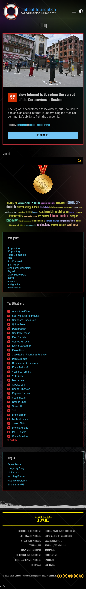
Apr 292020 (12, 97)
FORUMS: (35, 565)
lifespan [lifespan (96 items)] (73, 216)
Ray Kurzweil (14, 261)
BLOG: (47, 541)
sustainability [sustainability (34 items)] (31, 225)
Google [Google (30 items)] (41, 212)
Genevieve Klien (21, 311)
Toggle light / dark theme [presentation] (81, 11)
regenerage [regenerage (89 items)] (52, 220)
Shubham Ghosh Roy (24, 320)
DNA (9, 258)
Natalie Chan (19, 401)
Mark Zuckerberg (16, 274)
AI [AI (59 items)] (16, 203)
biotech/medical (36, 125)
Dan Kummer (19, 358)
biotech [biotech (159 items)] (11, 207)
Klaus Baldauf (20, 367)
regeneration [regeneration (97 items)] (67, 220)
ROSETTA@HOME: (22, 560)
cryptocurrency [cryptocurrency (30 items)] (68, 208)
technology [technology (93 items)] (43, 225)
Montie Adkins (20, 427)
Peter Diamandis (16, 254)
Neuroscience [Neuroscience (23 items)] (27, 221)
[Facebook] (59, 576)
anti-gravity (13, 284)
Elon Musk (13, 264)
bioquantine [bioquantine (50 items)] (61, 203)
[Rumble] (81, 576)
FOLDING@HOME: (23, 555)
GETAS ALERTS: (51, 536)
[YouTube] (76, 576)
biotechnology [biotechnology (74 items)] (24, 207)
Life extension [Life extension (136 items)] (59, 216)
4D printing (13, 251)
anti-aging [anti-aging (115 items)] (34, 203)
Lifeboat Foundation (22, 576)
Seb (14, 410)
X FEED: (24, 541)
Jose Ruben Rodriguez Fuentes (29, 354)
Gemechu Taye (20, 341)
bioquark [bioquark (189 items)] (73, 202)
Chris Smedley (20, 436)
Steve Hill (17, 406)
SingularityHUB (15, 484)
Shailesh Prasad (21, 333)
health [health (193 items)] (49, 211)
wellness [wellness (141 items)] (72, 225)
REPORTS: (49, 551)
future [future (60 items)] (29, 212)
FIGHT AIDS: (26, 551)
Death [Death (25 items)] (80, 208)
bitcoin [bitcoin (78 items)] (35, 207)
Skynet (11, 271)
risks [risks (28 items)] (10, 225)
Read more (43, 135)
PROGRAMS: (50, 555)
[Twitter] (65, 576)
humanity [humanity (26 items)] (72, 212)
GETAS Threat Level (43, 519)
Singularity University (19, 267)
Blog (43, 25)
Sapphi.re (52, 576)
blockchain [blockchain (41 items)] (44, 207)
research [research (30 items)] (78, 221)
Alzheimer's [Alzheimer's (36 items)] (22, 203)
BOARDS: (48, 546)
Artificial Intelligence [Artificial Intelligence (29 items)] (48, 203)
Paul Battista (19, 337)
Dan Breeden (19, 328)
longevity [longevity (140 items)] (12, 220)
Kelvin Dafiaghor (21, 345)
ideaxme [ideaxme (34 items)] (79, 212)
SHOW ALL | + (12, 440)
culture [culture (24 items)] (76, 208)
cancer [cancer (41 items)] (60, 207)
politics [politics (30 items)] (34, 221)
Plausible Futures (17, 480)
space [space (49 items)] (23, 225)
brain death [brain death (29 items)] (53, 208)
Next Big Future (15, 476)
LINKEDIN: (24, 536)
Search (79, 160)
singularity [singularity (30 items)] (16, 225)
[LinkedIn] (70, 576)
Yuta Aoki (17, 376)
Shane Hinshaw (21, 388)
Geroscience (14, 464)
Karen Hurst (18, 350)
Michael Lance (20, 419)
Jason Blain (18, 423)
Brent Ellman (21, 125)
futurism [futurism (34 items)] (35, 212)
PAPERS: (48, 560)
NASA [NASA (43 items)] (20, 221)
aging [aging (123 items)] (10, 203)
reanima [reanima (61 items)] (41, 220)
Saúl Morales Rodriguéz (25, 315)
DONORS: (32, 546)
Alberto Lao (18, 384)
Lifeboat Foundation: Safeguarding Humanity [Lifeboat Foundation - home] (35, 11)
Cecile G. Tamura (21, 371)
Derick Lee (18, 380)
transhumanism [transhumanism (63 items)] (58, 225)
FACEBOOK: (22, 531)
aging (10, 277)
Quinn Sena (18, 324)
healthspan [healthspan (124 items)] (61, 212)
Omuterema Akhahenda (25, 363)
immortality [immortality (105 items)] (16, 216)
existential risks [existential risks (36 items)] (11, 212)
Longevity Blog (15, 468)
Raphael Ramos (21, 393)
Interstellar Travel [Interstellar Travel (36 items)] (30, 216)
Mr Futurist (13, 472)
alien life (12, 281)
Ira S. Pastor (19, 432)
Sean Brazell (19, 397)
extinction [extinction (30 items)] (21, 212)
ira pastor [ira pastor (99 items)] (43, 216)
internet (47, 125)
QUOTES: (48, 565)
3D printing (13, 248)
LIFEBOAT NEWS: (51, 531)
